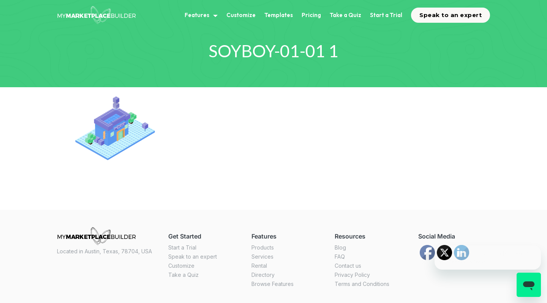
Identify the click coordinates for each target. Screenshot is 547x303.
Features (197, 15)
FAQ (340, 256)
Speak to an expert (450, 15)
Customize (241, 15)
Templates (278, 15)
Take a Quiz (345, 15)
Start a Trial (386, 15)
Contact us (348, 265)
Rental (259, 265)
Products (262, 247)
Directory (263, 275)
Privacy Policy (352, 275)
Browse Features (272, 284)
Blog (340, 247)
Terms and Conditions (362, 284)
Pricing (311, 15)
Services (262, 256)
